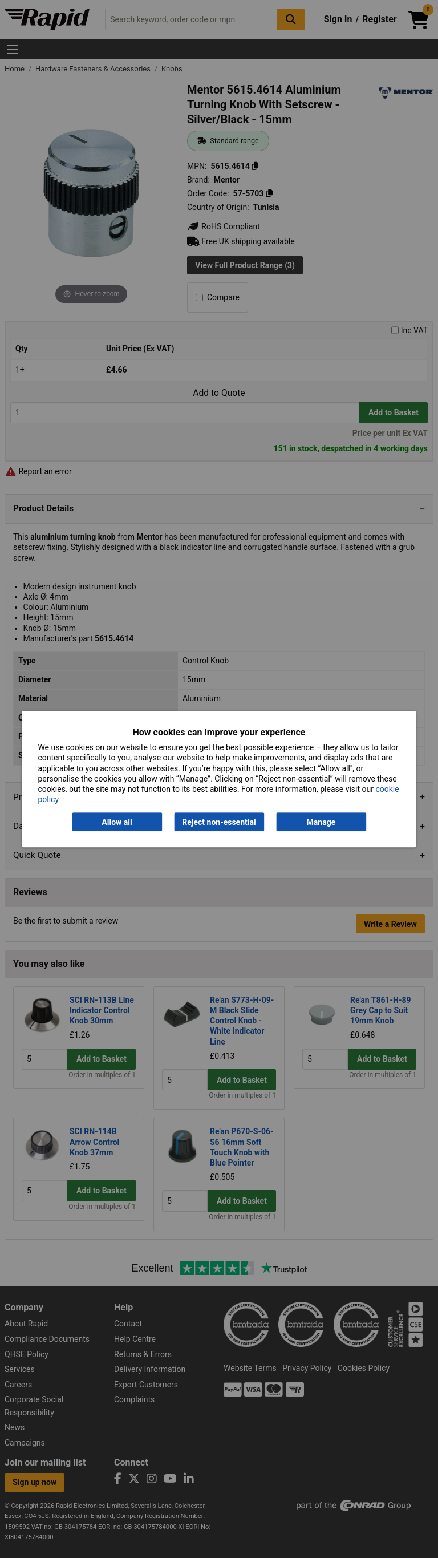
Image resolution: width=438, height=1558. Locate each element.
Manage (321, 822)
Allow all (117, 822)
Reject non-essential (219, 822)
